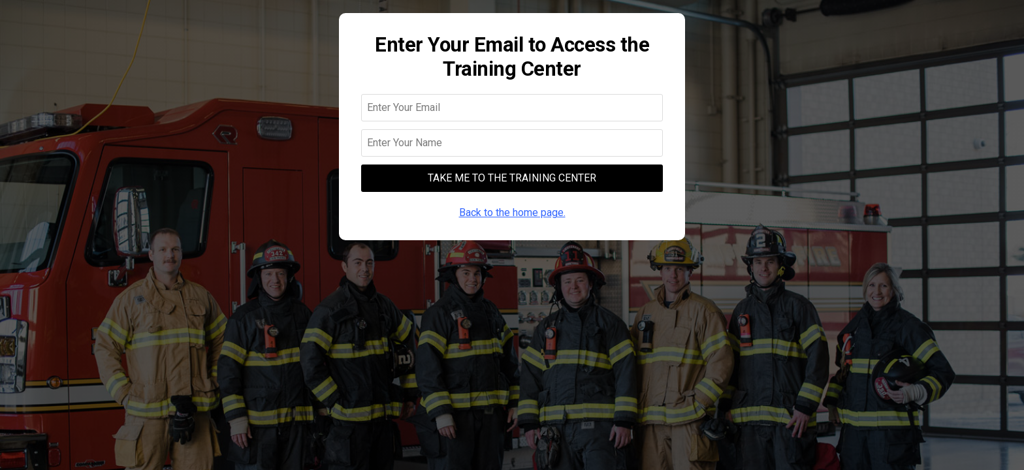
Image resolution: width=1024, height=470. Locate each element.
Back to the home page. (512, 212)
